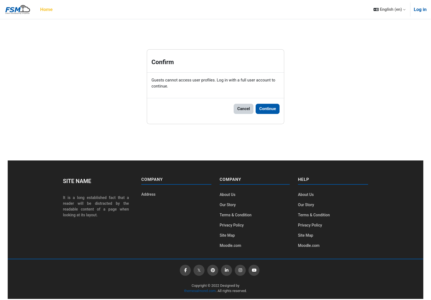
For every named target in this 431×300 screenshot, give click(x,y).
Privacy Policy (232, 225)
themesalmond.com (200, 292)
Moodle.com (230, 246)
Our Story (228, 205)
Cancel (243, 109)
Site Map (227, 236)
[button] (389, 9)
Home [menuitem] (46, 9)
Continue (267, 109)
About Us (227, 195)
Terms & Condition (236, 215)
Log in (420, 9)
